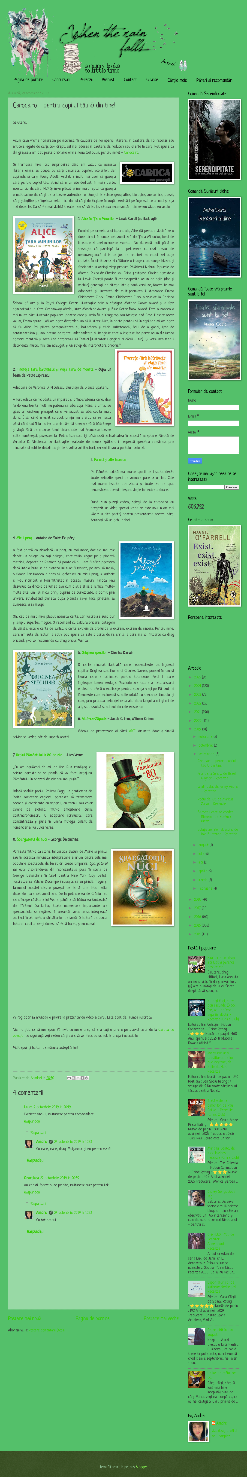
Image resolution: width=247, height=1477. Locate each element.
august (204, 845)
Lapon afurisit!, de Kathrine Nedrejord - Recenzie (223, 1287)
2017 (198, 908)
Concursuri (61, 80)
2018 (198, 900)
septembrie (207, 754)
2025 (198, 677)
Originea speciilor (94, 653)
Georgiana (31, 1178)
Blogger (141, 1467)
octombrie (206, 746)
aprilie (203, 871)
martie (204, 880)
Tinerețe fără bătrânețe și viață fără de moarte (55, 370)
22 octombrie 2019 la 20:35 (59, 1178)
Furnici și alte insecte (110, 460)
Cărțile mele (177, 80)
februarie (206, 889)
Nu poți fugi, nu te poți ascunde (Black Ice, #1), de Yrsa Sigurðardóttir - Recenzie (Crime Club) (223, 1010)
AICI (132, 731)
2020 (198, 721)
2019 (198, 729)
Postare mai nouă (24, 1319)
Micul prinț (24, 538)
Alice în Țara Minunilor (97, 219)
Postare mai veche (161, 1319)
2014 (198, 934)
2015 (198, 926)
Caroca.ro (131, 153)
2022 (198, 704)
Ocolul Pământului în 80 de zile (39, 755)
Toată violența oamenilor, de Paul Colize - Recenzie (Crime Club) (221, 1108)
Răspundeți (32, 1122)
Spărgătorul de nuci (32, 840)
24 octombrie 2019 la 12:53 (73, 1142)
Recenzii (86, 80)
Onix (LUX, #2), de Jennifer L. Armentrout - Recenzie (221, 1242)
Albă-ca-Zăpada (94, 719)
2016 (198, 917)
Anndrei (41, 1142)
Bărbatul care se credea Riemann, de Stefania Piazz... (215, 817)
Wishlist (108, 80)
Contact (130, 80)
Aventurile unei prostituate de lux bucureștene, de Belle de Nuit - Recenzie (220, 1062)
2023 (198, 695)
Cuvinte (152, 80)
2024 (198, 686)
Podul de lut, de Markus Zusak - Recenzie (215, 801)
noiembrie (206, 737)
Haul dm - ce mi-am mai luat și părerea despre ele (221, 962)
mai (201, 863)
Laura (28, 1107)
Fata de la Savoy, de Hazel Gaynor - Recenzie (217, 776)
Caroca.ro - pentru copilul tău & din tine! (217, 763)
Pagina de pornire (28, 80)
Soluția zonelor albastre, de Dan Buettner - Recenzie (218, 832)
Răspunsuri (37, 1133)
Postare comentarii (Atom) (47, 1330)
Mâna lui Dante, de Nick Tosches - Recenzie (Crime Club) (223, 1153)
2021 (198, 712)
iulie (202, 854)
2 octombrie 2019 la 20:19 (52, 1107)
